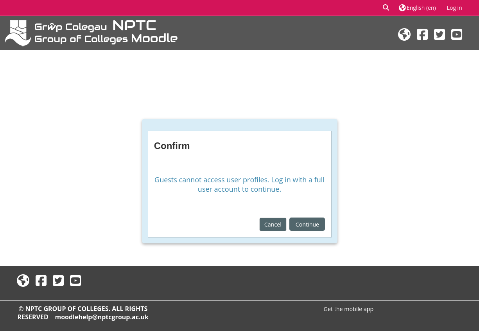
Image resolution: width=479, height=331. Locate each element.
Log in (454, 7)
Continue (307, 224)
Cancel (273, 224)
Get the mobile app (349, 309)
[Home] (91, 32)
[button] (386, 8)
